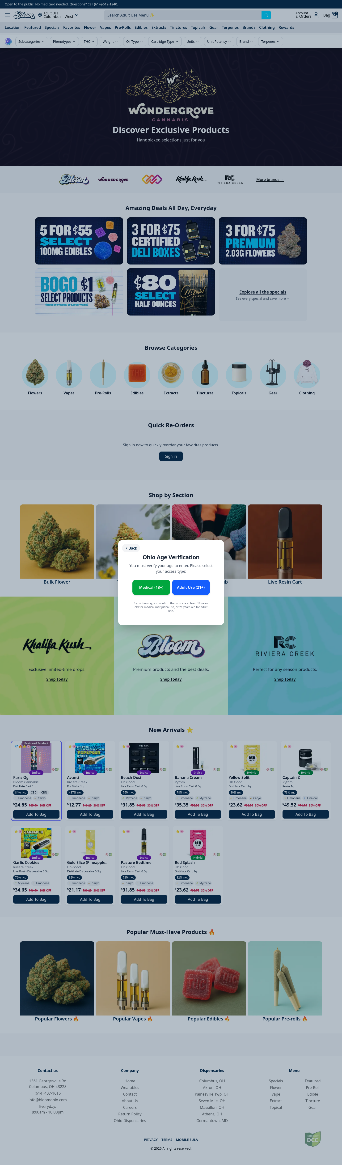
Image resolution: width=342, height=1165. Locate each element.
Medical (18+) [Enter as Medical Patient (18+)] (151, 587)
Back (131, 548)
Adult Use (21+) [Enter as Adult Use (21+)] (191, 587)
